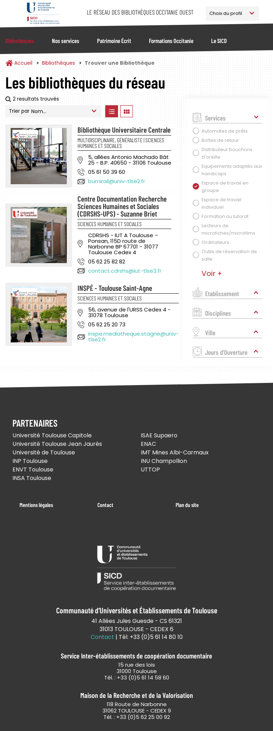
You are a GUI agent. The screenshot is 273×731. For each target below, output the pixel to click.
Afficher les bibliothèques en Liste (111, 111)
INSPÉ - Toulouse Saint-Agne (114, 287)
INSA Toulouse (31, 478)
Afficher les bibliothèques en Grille (126, 111)
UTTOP (150, 469)
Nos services (65, 40)
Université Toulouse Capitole (52, 435)
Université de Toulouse (43, 452)
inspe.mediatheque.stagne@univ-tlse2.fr (133, 336)
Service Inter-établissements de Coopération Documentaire (43, 13)
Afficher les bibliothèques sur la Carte (156, 111)
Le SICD (219, 40)
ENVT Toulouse (32, 469)
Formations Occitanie (171, 40)
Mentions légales (36, 504)
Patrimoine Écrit (114, 40)
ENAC (148, 444)
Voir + (212, 273)
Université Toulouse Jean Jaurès (57, 444)
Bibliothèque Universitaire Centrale (124, 129)
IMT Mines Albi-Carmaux (175, 452)
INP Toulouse (30, 461)
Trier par (19, 110)
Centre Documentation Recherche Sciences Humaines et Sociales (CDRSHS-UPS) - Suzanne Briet (122, 206)
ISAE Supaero (159, 435)
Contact (105, 504)
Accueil (23, 63)
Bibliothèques (19, 40)
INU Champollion (164, 461)
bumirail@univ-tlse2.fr (116, 181)
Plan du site (187, 504)
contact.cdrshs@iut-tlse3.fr (124, 270)
